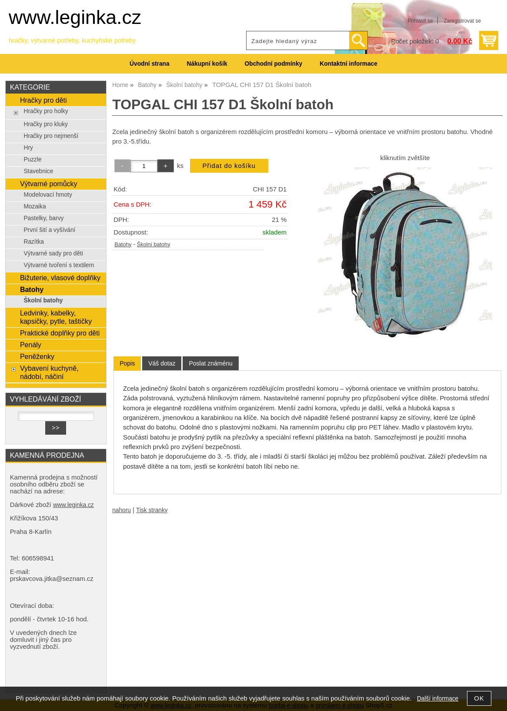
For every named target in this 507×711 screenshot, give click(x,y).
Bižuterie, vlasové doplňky (60, 278)
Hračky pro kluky (45, 124)
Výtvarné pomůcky (48, 184)
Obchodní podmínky (274, 63)
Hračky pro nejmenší (50, 136)
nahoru (121, 510)
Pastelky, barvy (43, 218)
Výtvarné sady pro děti (53, 253)
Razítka (33, 241)
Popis (127, 363)
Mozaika (34, 206)
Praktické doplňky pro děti (60, 333)
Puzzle (32, 159)
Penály (30, 345)
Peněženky (37, 356)
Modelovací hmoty (47, 194)
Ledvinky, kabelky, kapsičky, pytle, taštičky (56, 317)
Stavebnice (38, 171)
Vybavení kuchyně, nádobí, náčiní (49, 372)
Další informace (437, 698)
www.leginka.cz (75, 17)
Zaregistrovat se (462, 21)
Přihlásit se (420, 21)
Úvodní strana (149, 63)
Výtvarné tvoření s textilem (58, 265)
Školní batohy (153, 244)
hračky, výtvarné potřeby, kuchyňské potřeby (72, 40)
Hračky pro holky (45, 111)
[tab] (127, 363)
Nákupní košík (207, 63)
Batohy (122, 244)
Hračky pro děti (43, 100)
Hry (28, 147)
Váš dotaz (161, 363)
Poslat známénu (210, 363)
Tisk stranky (152, 510)
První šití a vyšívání (49, 230)
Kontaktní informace (348, 63)
